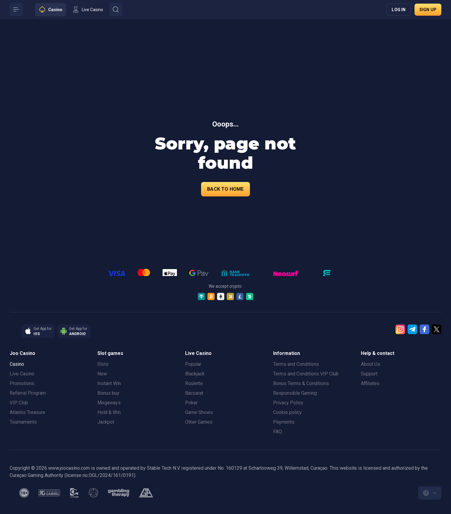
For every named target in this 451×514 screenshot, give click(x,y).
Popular (193, 364)
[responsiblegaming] (49, 493)
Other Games (199, 422)
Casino (17, 364)
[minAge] (24, 493)
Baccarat (194, 393)
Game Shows (199, 412)
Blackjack (195, 374)
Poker (191, 403)
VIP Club (19, 403)
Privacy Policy (288, 403)
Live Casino (22, 374)
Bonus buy (108, 393)
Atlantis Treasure (27, 412)
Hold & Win (109, 412)
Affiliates (370, 383)
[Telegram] (412, 329)
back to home (225, 189)
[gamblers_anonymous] (146, 493)
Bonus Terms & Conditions (301, 383)
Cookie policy (287, 412)
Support (369, 374)
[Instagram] (400, 329)
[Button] (16, 9)
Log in (398, 9)
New (102, 374)
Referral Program (28, 393)
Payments (284, 422)
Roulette (194, 383)
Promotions (22, 383)
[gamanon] (93, 493)
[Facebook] (424, 329)
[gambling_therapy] (118, 493)
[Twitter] (436, 329)
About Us (370, 364)
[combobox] (429, 493)
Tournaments (23, 422)
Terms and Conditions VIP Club (306, 374)
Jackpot (105, 422)
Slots (103, 364)
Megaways (109, 403)
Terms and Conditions (296, 364)
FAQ (277, 431)
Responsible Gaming (295, 393)
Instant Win (109, 383)
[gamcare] (74, 493)
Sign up (428, 9)
